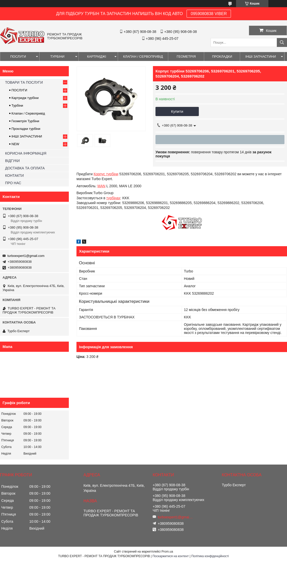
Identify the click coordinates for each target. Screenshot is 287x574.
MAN (101, 186)
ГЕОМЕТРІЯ (186, 56)
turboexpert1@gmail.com (25, 256)
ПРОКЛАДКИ (222, 56)
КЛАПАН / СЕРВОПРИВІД (143, 56)
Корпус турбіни (106, 174)
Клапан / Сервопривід (28, 113)
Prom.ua (167, 551)
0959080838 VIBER (209, 13)
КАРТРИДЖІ (96, 56)
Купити (177, 111)
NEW (15, 144)
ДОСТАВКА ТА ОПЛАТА (25, 168)
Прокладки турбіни (25, 129)
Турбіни (17, 105)
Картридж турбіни (25, 98)
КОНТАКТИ (14, 175)
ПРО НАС (13, 183)
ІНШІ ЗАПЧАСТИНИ (260, 56)
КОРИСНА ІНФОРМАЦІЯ (25, 153)
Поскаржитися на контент (170, 556)
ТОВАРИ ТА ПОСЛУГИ (24, 82)
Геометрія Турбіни (25, 121)
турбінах (113, 198)
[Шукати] (282, 42)
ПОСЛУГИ (18, 56)
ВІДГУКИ (12, 161)
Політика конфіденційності (210, 556)
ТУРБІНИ (57, 56)
